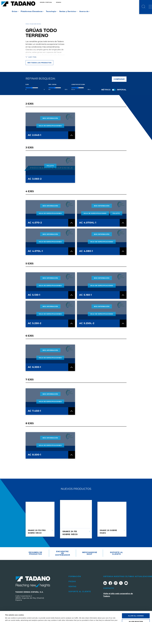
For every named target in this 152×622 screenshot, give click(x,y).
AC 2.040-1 (34, 135)
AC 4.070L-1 (35, 251)
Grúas (14, 11)
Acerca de (84, 11)
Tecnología (51, 11)
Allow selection (136, 611)
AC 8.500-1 (34, 454)
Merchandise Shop (89, 553)
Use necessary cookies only (136, 616)
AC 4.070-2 (35, 222)
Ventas (72, 586)
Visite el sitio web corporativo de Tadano (118, 595)
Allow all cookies (136, 605)
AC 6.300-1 (34, 367)
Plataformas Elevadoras (32, 11)
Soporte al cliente (116, 553)
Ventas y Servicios (67, 11)
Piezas (72, 581)
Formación (75, 576)
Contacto (108, 588)
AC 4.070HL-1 (87, 222)
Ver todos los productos (39, 63)
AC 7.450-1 (34, 410)
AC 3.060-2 (35, 178)
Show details (81, 618)
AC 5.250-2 (34, 323)
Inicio (27, 24)
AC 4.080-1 (86, 251)
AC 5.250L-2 (86, 323)
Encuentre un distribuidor (62, 553)
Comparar (119, 79)
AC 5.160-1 (85, 294)
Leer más (31, 57)
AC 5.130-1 (34, 294)
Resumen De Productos (35, 553)
